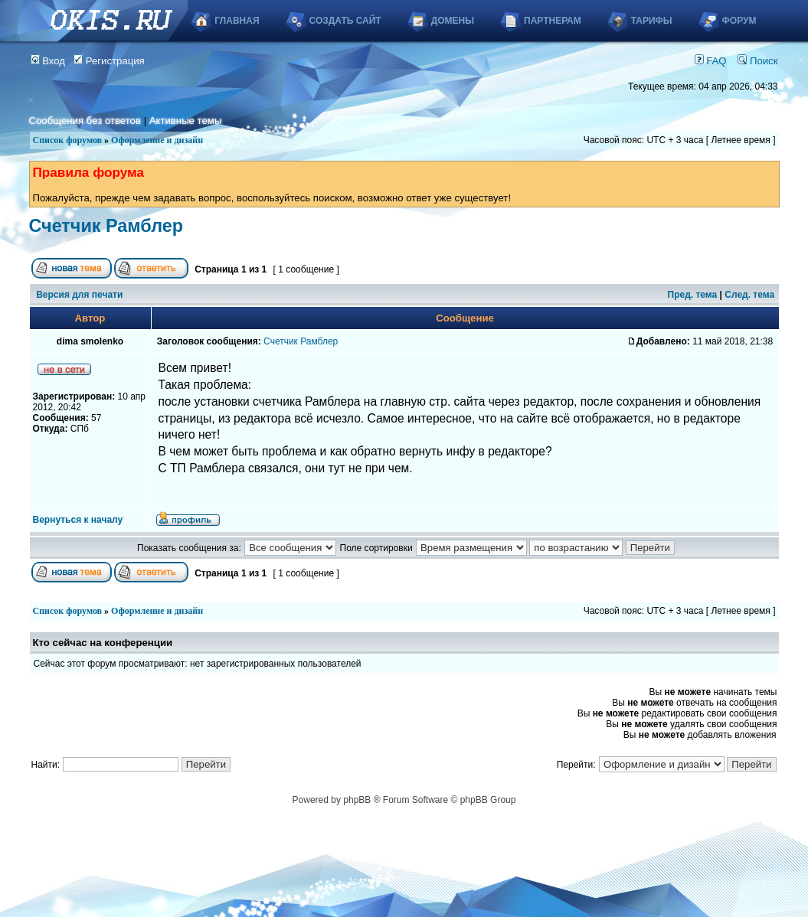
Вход (48, 61)
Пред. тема (693, 294)
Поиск (757, 61)
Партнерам (552, 20)
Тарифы (651, 20)
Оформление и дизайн (157, 140)
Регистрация (109, 61)
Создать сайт (345, 20)
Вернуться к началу (78, 519)
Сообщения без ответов (85, 120)
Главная (236, 20)
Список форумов (68, 140)
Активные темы (185, 120)
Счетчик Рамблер (106, 226)
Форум (739, 20)
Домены (452, 20)
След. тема (749, 294)
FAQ (711, 61)
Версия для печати (79, 294)
